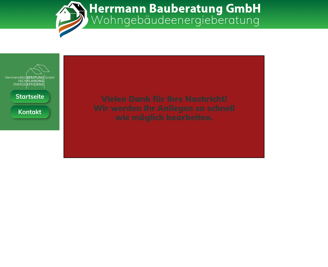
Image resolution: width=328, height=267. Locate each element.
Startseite (30, 96)
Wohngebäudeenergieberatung (175, 19)
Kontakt (29, 112)
